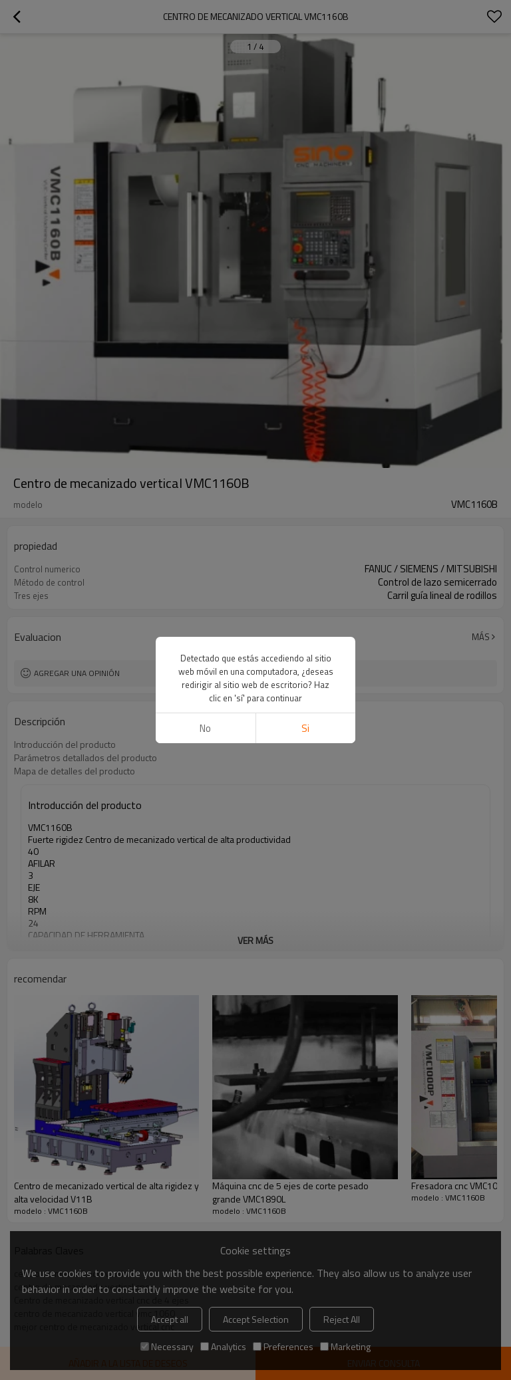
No (205, 728)
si (305, 728)
